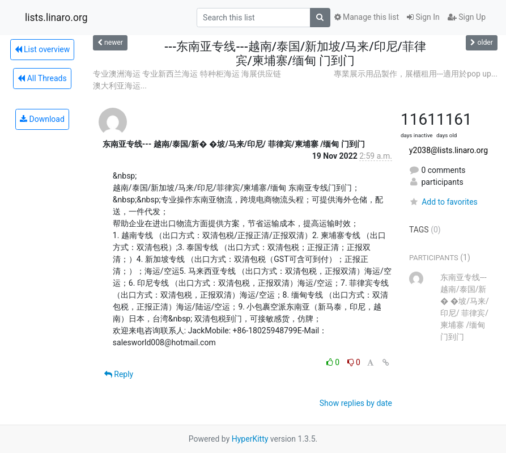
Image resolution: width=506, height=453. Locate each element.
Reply (118, 374)
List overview (42, 49)
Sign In (423, 17)
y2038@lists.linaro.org (448, 150)
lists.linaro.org (56, 17)
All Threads (42, 78)
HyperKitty (250, 438)
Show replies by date (356, 403)
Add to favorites (443, 201)
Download (42, 119)
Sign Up (467, 17)
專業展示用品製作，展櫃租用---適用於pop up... (416, 73)
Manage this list (366, 17)
